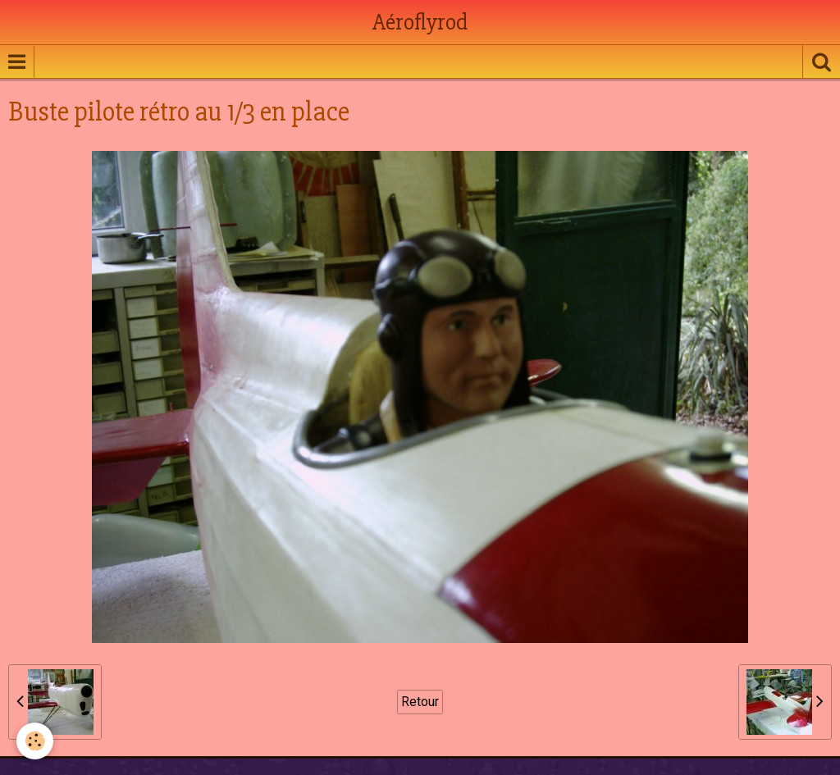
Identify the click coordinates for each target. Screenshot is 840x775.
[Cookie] (34, 741)
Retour (420, 701)
